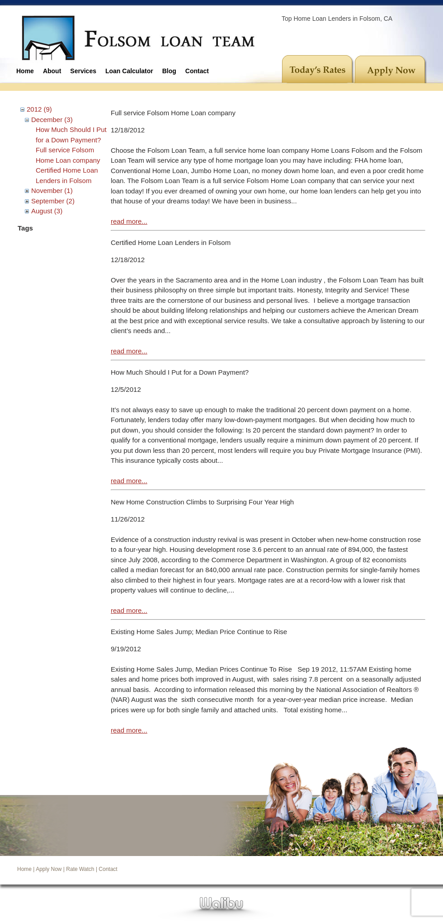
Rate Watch (80, 869)
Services (83, 71)
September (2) (53, 201)
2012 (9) (39, 109)
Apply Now (48, 869)
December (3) (52, 119)
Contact (197, 71)
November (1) (52, 190)
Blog (169, 71)
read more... (129, 221)
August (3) (46, 211)
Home (25, 71)
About (52, 71)
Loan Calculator (129, 71)
